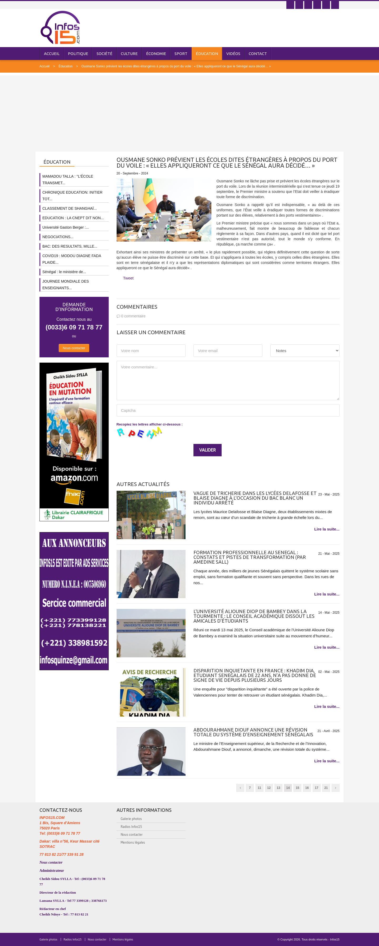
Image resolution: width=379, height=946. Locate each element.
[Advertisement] (189, 112)
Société (104, 53)
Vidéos (233, 53)
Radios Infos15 (131, 826)
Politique (78, 53)
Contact (258, 53)
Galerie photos (131, 819)
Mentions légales (133, 842)
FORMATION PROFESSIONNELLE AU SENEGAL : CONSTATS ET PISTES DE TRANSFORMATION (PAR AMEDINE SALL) (249, 557)
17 (316, 788)
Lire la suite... (327, 529)
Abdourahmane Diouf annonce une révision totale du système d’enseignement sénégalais (253, 732)
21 (326, 788)
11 (259, 788)
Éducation (207, 53)
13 (278, 788)
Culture (129, 53)
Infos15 (335, 939)
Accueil (51, 53)
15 (297, 788)
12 (269, 788)
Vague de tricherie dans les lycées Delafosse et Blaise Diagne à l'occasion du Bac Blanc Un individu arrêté (255, 497)
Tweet (128, 278)
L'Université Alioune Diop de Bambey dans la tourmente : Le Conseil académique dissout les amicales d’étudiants (254, 616)
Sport (180, 53)
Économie (156, 53)
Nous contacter (74, 348)
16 (307, 788)
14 (288, 788)
